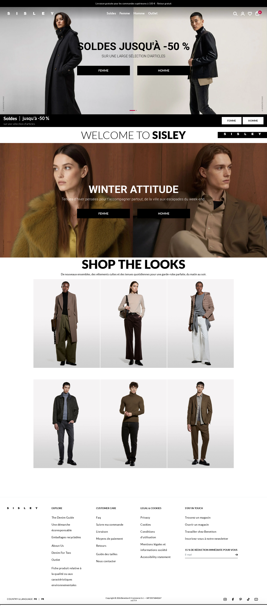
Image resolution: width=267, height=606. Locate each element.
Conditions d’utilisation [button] (148, 534)
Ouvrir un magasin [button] (197, 524)
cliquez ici (140, 598)
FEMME (103, 70)
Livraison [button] (102, 531)
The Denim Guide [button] (63, 517)
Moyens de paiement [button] (109, 538)
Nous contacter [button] (106, 561)
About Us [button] (58, 545)
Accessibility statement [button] (155, 557)
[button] (111, 13)
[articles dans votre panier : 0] (257, 13)
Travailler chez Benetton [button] (200, 531)
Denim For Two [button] (61, 552)
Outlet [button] (56, 559)
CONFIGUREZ (222, 598)
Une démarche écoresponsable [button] (62, 527)
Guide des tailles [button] (107, 554)
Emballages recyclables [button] (66, 537)
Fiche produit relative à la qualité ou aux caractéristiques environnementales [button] (66, 577)
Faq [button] (98, 517)
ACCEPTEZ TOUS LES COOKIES (222, 589)
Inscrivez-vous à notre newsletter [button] (206, 538)
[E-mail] (210, 554)
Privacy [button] (145, 517)
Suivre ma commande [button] (109, 524)
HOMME (163, 70)
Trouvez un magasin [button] (198, 517)
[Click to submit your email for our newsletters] (236, 554)
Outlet (153, 13)
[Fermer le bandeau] (257, 586)
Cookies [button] (145, 524)
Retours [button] (101, 545)
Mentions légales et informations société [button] (153, 547)
